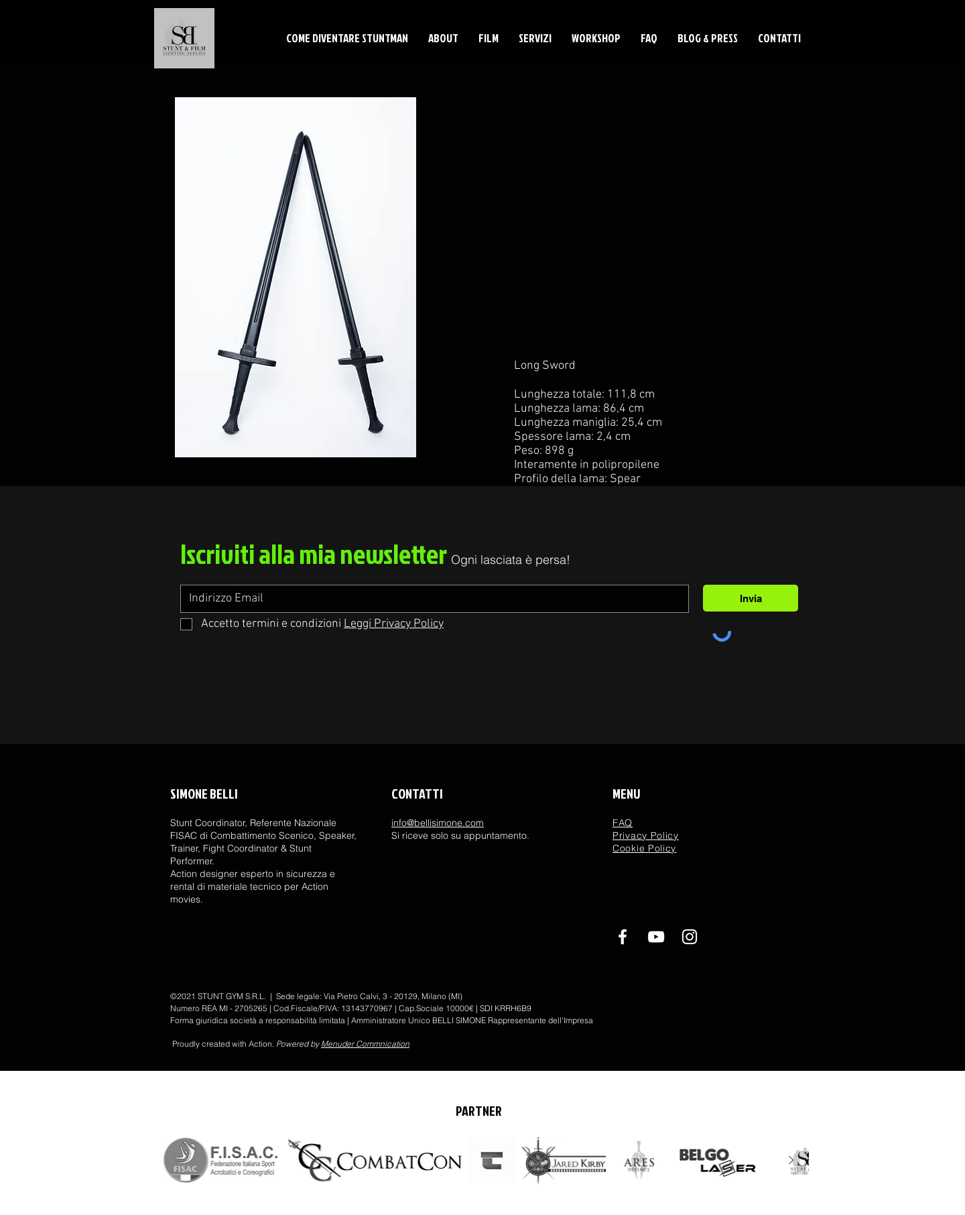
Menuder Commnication (365, 1044)
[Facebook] (623, 937)
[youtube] (656, 937)
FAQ (623, 823)
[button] (443, 38)
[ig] (690, 937)
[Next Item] (790, 1160)
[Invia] (750, 598)
